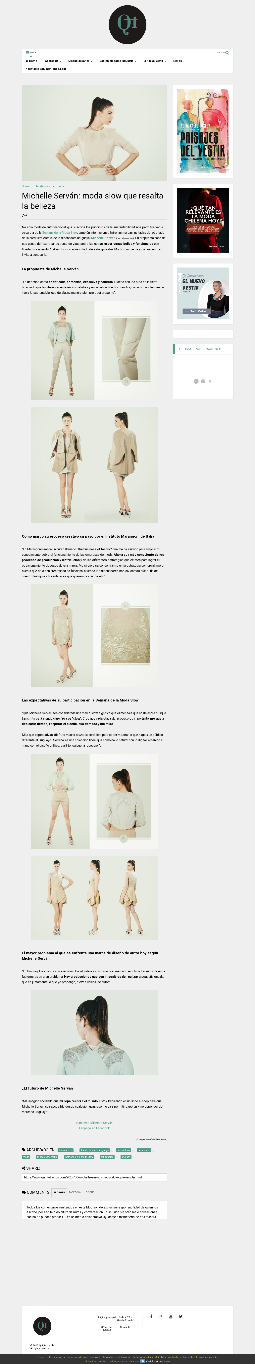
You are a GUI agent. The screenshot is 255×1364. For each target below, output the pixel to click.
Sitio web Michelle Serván (94, 1123)
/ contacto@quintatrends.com (46, 68)
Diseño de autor (80, 60)
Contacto (125, 1327)
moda (60, 186)
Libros (179, 60)
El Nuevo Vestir (154, 60)
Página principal (107, 1317)
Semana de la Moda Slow (59, 232)
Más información (153, 1361)
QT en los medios (106, 1328)
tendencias (43, 186)
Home (31, 60)
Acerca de (53, 60)
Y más (166, 1361)
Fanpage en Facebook (94, 1128)
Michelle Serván (103, 238)
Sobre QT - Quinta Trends (125, 1319)
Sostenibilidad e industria (117, 60)
